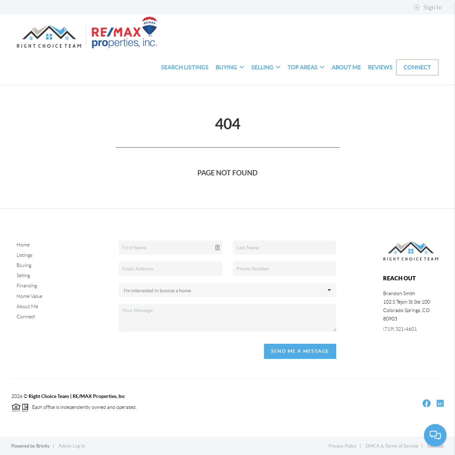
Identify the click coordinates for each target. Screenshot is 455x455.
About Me (346, 67)
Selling (266, 67)
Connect (417, 67)
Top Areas (306, 67)
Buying (230, 67)
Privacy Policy (342, 446)
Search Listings (185, 67)
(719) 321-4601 (400, 329)
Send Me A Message (300, 351)
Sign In (427, 7)
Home (23, 245)
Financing (27, 285)
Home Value (29, 296)
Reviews (380, 67)
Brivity (43, 446)
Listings (24, 255)
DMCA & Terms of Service (391, 446)
